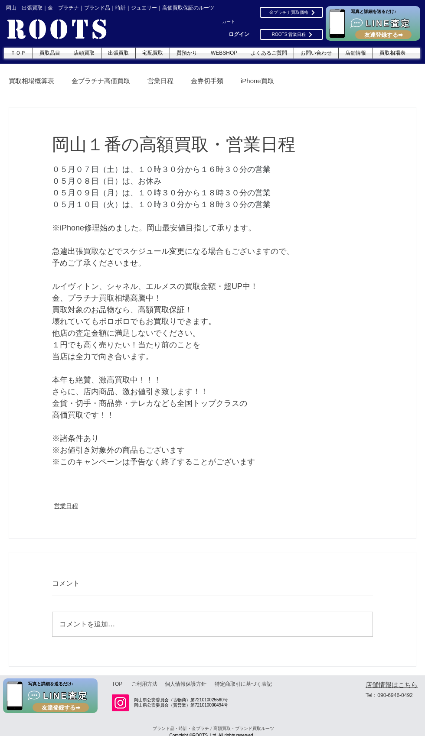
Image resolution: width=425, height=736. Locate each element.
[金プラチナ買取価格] (291, 12)
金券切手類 (207, 80)
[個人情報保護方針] (185, 684)
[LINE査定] (373, 23)
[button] (233, 21)
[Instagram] (120, 702)
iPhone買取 (257, 80)
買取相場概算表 (31, 80)
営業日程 (160, 80)
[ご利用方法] (144, 684)
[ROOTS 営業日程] (291, 34)
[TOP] (117, 684)
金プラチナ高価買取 (101, 80)
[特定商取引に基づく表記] (243, 684)
